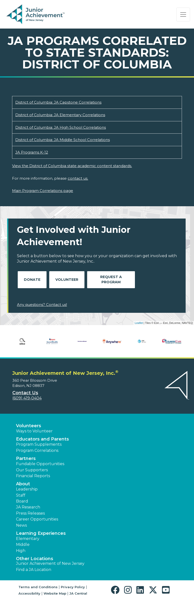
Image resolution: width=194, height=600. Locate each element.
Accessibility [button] (29, 593)
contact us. (78, 178)
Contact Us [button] (25, 393)
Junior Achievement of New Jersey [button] (50, 563)
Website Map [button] (55, 593)
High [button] (20, 550)
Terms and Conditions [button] (38, 587)
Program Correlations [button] (37, 450)
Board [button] (22, 501)
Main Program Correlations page (42, 190)
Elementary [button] (27, 538)
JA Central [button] (78, 593)
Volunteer (66, 279)
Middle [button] (23, 544)
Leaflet (139, 322)
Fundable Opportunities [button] (40, 463)
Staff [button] (20, 495)
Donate (32, 279)
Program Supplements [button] (39, 444)
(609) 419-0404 (27, 398)
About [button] (23, 484)
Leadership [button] (27, 489)
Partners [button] (26, 458)
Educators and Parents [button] (42, 439)
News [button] (21, 525)
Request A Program (111, 279)
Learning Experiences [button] (41, 533)
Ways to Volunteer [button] (34, 431)
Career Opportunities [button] (37, 519)
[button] (116, 590)
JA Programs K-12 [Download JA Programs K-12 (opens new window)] (31, 152)
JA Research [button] (28, 507)
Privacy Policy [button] (73, 587)
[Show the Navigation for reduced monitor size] (183, 14)
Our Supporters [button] (32, 470)
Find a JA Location (33, 569)
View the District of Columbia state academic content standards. (72, 165)
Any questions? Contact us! (42, 304)
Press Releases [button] (30, 513)
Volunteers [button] (28, 426)
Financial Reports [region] (33, 476)
